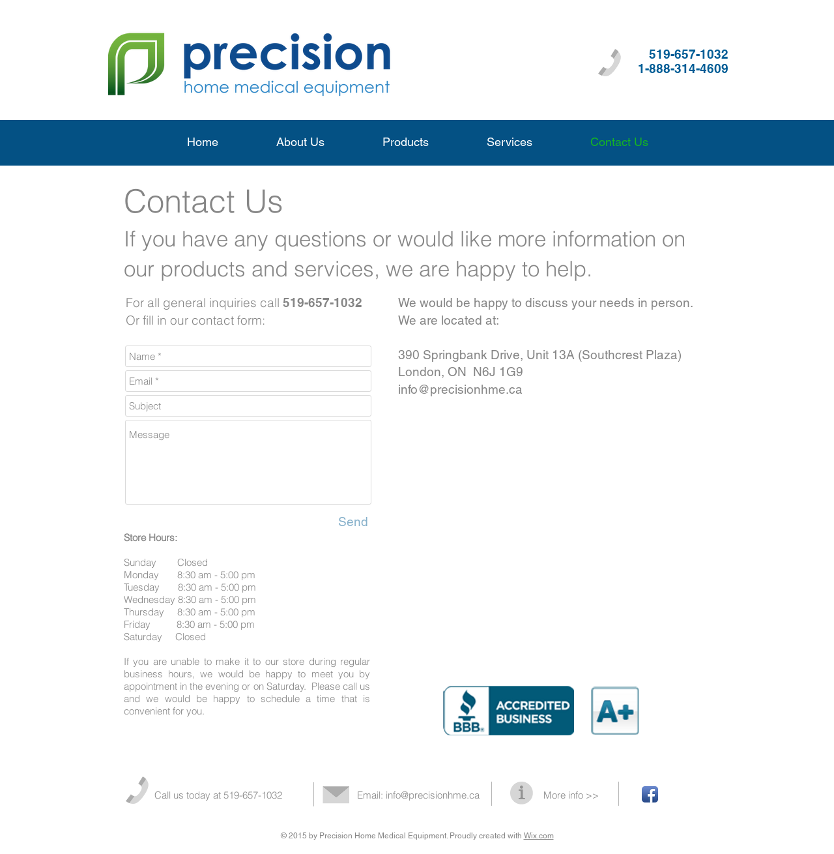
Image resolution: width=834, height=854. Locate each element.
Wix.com (539, 835)
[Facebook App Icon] (650, 794)
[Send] (353, 521)
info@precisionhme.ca (460, 389)
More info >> (571, 795)
